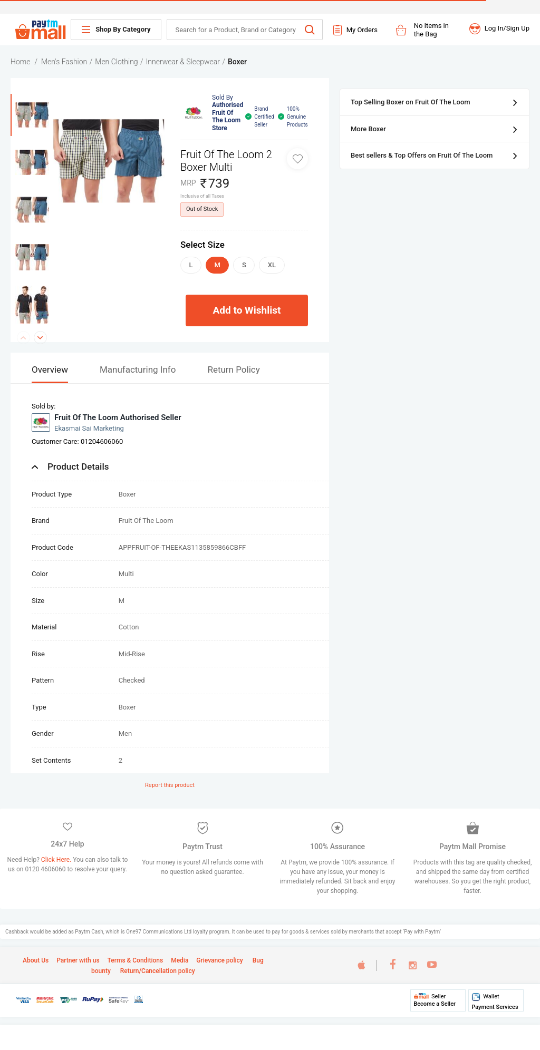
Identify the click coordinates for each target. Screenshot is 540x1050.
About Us (36, 960)
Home (20, 61)
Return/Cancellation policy (157, 971)
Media (179, 960)
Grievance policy (219, 960)
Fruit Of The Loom (146, 520)
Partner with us (77, 960)
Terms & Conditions (135, 960)
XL (272, 265)
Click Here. (57, 859)
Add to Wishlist (247, 310)
